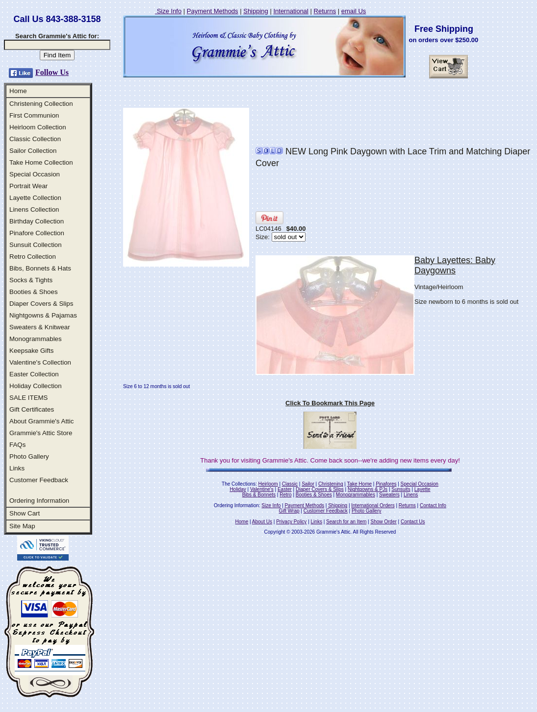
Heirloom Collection (37, 127)
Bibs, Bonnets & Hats (40, 268)
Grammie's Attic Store (40, 433)
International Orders (372, 505)
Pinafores (386, 484)
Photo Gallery (29, 456)
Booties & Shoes (33, 291)
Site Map (22, 526)
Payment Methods (212, 11)
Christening (330, 484)
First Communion (34, 115)
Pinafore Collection (36, 233)
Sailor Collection (32, 150)
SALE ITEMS (28, 397)
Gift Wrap (289, 511)
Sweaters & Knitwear (39, 327)
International (290, 11)
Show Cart (24, 513)
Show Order (383, 521)
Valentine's (262, 489)
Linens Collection (34, 209)
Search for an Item (346, 521)
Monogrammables (35, 339)
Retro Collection (32, 256)
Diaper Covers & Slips (41, 303)
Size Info (168, 11)
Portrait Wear (28, 186)
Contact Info (433, 505)
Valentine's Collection (40, 362)
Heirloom (268, 484)
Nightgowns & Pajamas (43, 315)
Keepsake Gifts (31, 350)
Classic (290, 484)
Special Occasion (34, 174)
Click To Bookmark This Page (330, 403)
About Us (262, 521)
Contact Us (413, 521)
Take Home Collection (41, 162)
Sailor (308, 484)
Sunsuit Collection (35, 244)
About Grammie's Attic (41, 421)
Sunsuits (400, 489)
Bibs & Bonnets (259, 494)
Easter (285, 489)
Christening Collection (41, 103)
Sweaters (389, 494)
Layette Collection (35, 197)
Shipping (255, 11)
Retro (285, 494)
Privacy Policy (291, 521)
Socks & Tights (30, 280)
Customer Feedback (38, 480)
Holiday (238, 489)
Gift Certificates (31, 409)
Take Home (359, 484)
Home (18, 91)
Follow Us (52, 72)
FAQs (17, 444)
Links (17, 468)
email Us (353, 11)
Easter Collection (34, 374)
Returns (325, 11)
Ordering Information (39, 500)
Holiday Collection (35, 386)
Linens (411, 494)
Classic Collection (35, 139)
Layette (422, 489)
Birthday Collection (36, 221)
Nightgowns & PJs (367, 489)
